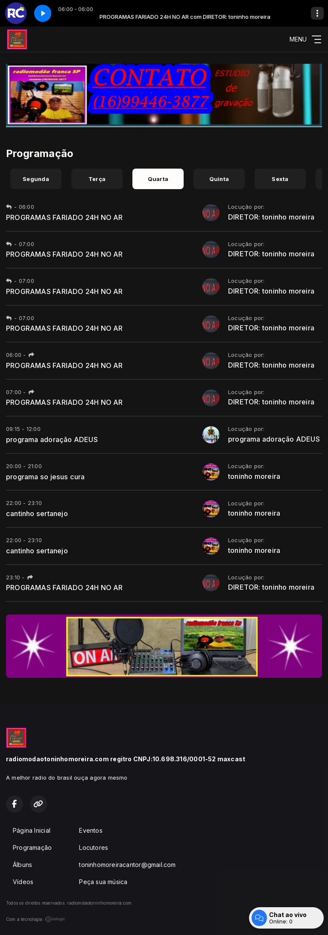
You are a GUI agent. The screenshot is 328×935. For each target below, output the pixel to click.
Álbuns (22, 864)
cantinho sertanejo (37, 513)
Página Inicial (31, 830)
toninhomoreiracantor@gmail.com (127, 864)
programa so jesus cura (45, 476)
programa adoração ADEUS (52, 439)
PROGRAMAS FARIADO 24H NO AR (64, 217)
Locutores (93, 847)
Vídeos (23, 881)
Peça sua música (103, 881)
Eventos (90, 830)
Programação (32, 847)
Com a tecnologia (35, 919)
